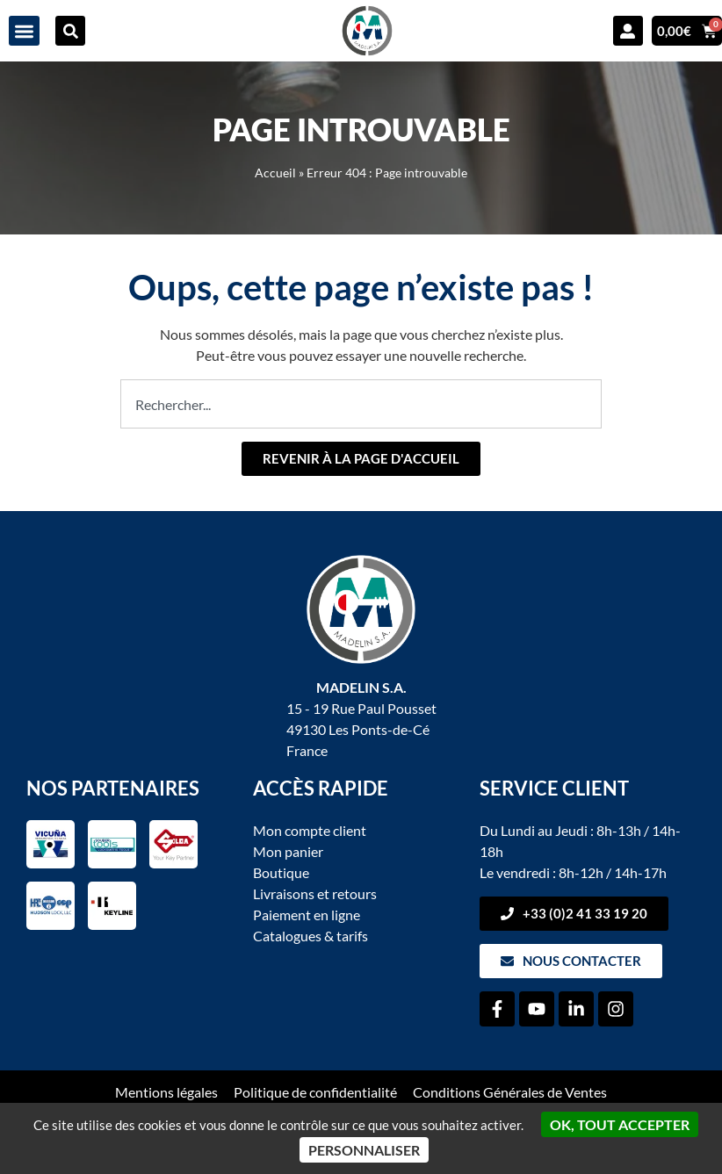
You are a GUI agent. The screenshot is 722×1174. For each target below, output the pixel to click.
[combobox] (360, 404)
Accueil (275, 173)
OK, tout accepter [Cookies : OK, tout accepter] (620, 1124)
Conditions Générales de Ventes (510, 1092)
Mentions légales (166, 1092)
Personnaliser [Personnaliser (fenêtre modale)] (364, 1150)
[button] (24, 31)
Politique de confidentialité (315, 1092)
